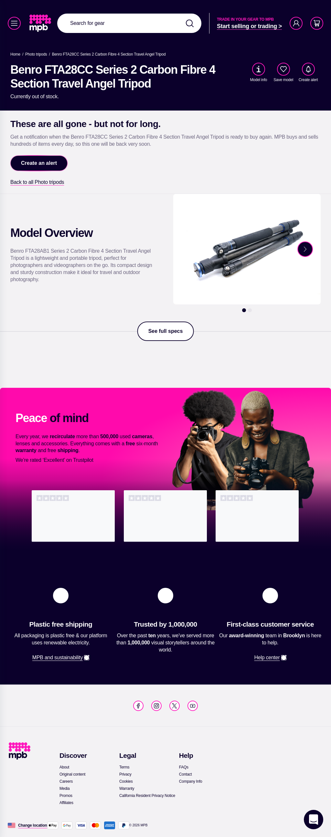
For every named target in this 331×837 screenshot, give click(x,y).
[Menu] (14, 23)
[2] (250, 310)
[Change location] (32, 825)
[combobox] (129, 23)
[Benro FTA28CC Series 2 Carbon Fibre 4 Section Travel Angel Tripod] (109, 54)
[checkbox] (283, 69)
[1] (244, 310)
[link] (41, 23)
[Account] (296, 23)
